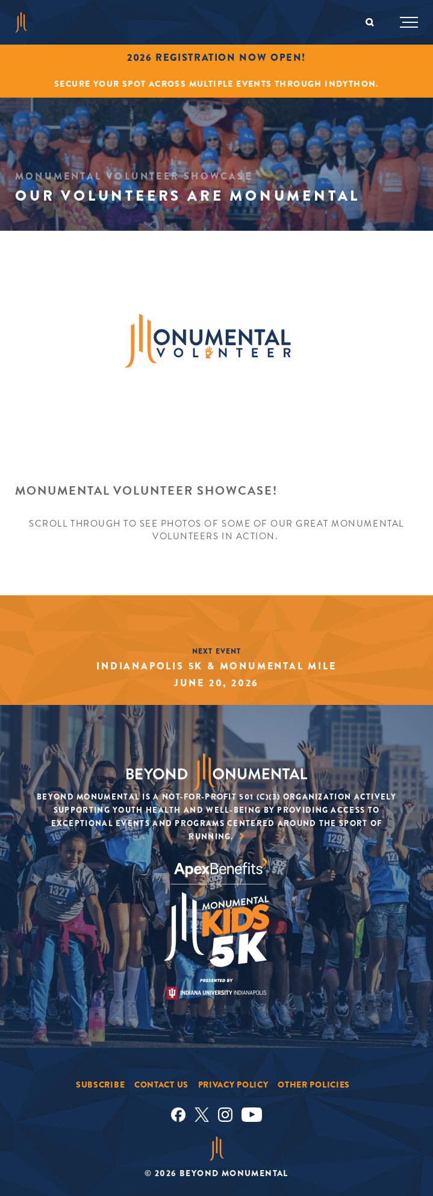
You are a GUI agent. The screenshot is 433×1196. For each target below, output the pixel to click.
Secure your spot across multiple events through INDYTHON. (216, 84)
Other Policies (314, 1085)
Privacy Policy (233, 1085)
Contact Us (161, 1085)
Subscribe (100, 1085)
